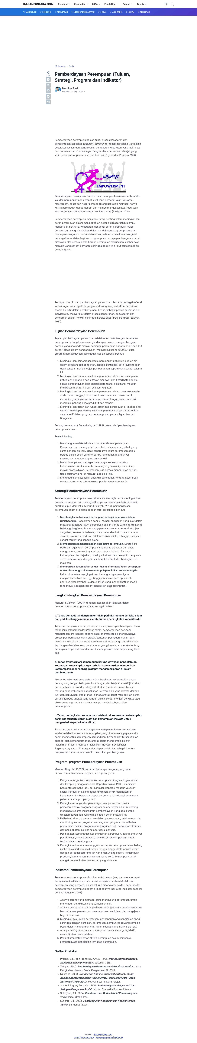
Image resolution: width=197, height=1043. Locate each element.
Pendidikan (110, 4)
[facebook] (48, 79)
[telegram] (48, 96)
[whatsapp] (48, 90)
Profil (76, 1037)
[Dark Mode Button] (166, 4)
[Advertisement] (98, 40)
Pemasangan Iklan (104, 1037)
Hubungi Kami (87, 1037)
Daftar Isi (118, 1037)
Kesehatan (80, 4)
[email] (48, 101)
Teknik (140, 4)
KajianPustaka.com (38, 4)
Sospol (126, 4)
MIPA (95, 4)
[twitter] (48, 85)
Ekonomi (62, 4)
